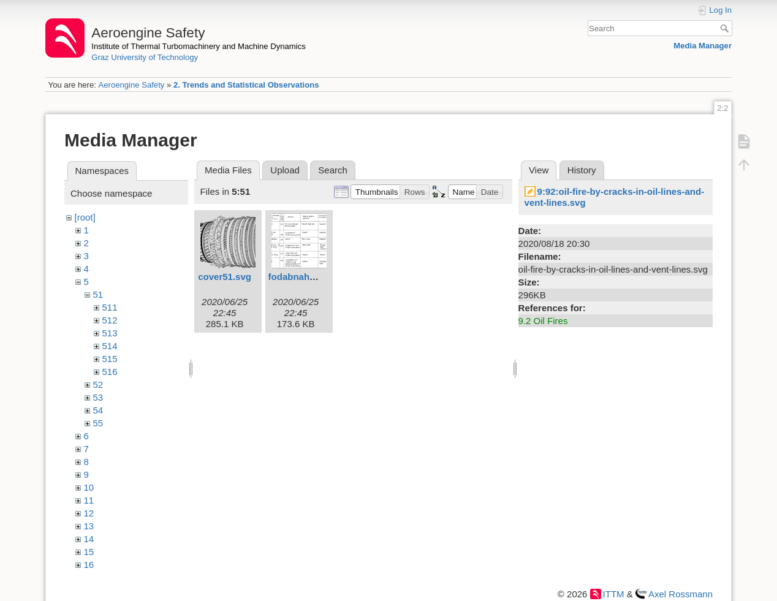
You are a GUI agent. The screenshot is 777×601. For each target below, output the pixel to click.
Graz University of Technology (144, 57)
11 (89, 500)
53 (98, 397)
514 (110, 346)
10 (89, 487)
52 (98, 384)
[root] (85, 217)
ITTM (613, 594)
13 (89, 526)
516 (110, 371)
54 (98, 410)
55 (98, 423)
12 (89, 513)
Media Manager (702, 45)
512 (110, 320)
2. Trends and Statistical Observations (246, 84)
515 (110, 358)
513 (110, 333)
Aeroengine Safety (131, 84)
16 (89, 564)
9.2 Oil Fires (543, 321)
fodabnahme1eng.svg (315, 276)
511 (110, 307)
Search (726, 28)
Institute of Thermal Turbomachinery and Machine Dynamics (198, 46)
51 (98, 294)
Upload (285, 170)
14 (89, 539)
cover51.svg (224, 276)
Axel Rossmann (680, 594)
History (581, 170)
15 (89, 551)
